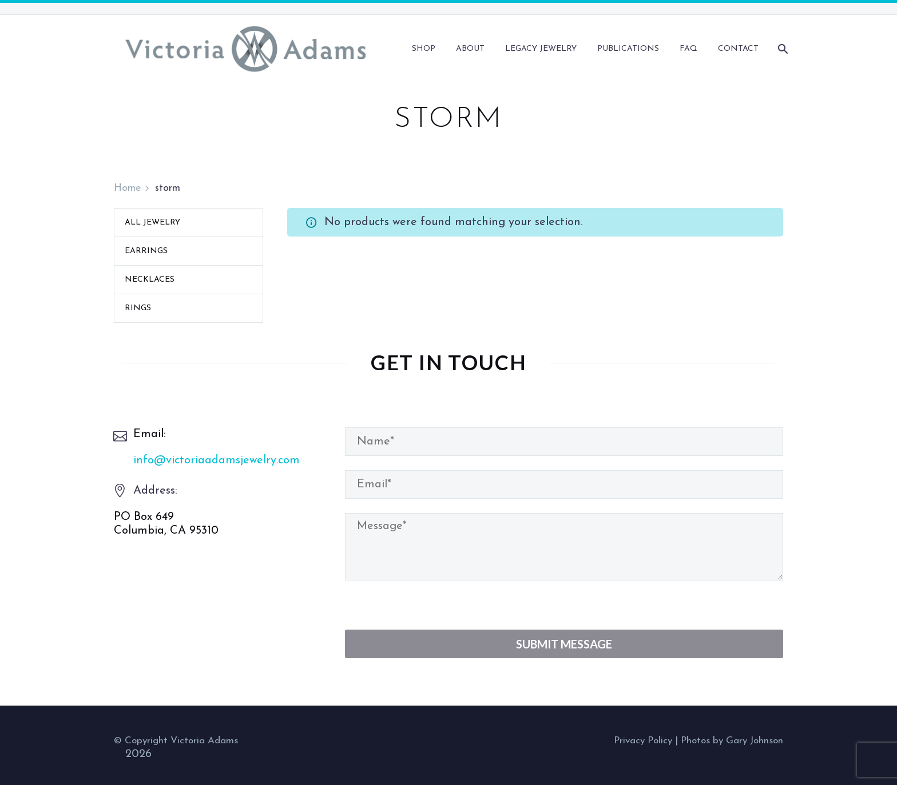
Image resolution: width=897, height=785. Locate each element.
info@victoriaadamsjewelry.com (216, 460)
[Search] (782, 49)
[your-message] (564, 546)
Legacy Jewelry (541, 49)
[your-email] (564, 484)
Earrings (146, 251)
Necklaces (149, 279)
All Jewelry (152, 222)
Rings (138, 308)
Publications (628, 49)
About (470, 49)
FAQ (688, 49)
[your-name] (564, 441)
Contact (738, 49)
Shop (423, 49)
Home (127, 188)
